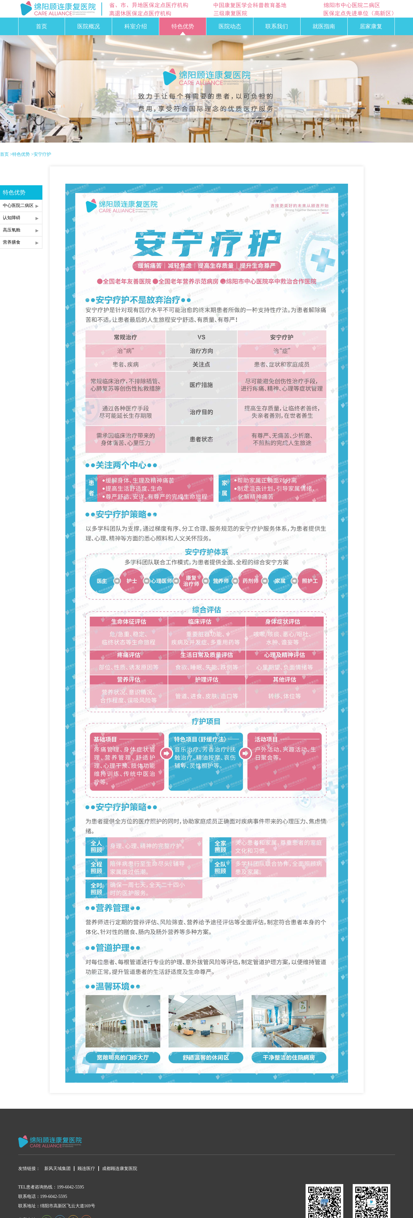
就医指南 (323, 26)
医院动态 (230, 26)
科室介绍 (135, 26)
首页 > (6, 154)
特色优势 (182, 26)
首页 (41, 26)
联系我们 (276, 26)
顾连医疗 (86, 1168)
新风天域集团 (57, 1168)
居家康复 (371, 26)
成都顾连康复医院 (119, 1168)
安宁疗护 (42, 154)
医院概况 (88, 26)
